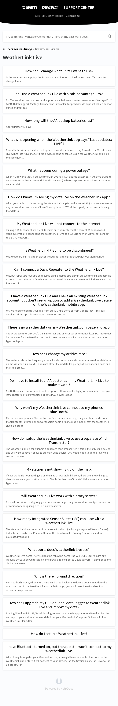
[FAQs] (28, 49)
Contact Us (73, 16)
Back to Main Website (49, 16)
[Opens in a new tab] (59, 681)
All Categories (12, 49)
